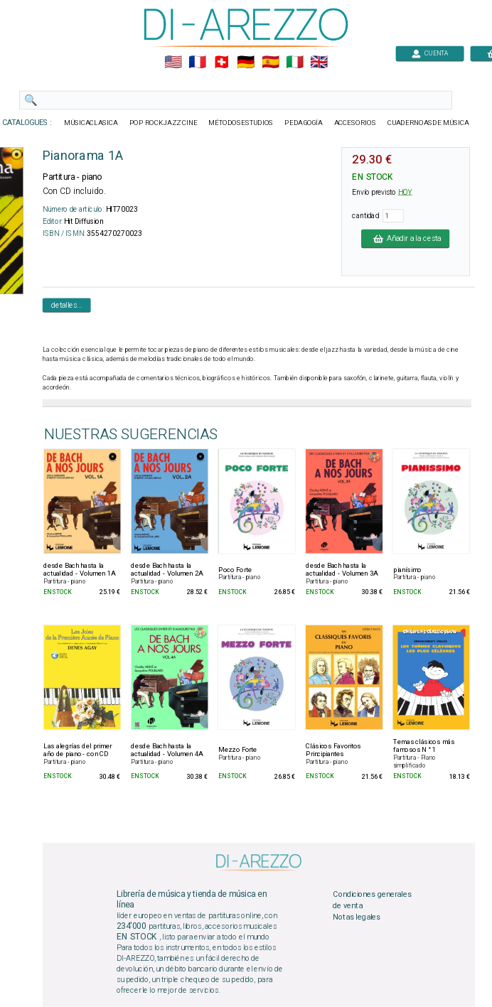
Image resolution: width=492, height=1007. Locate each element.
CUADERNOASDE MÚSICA (428, 123)
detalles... (66, 305)
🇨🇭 (221, 62)
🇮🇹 (295, 62)
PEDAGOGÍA (303, 123)
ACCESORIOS (355, 123)
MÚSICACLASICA (91, 123)
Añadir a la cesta (405, 238)
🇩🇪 (246, 62)
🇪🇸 (270, 62)
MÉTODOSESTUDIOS (240, 123)
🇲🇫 (197, 62)
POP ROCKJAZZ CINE (163, 123)
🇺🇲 (173, 62)
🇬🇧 (319, 62)
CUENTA (430, 53)
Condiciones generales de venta (372, 900)
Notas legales (356, 916)
